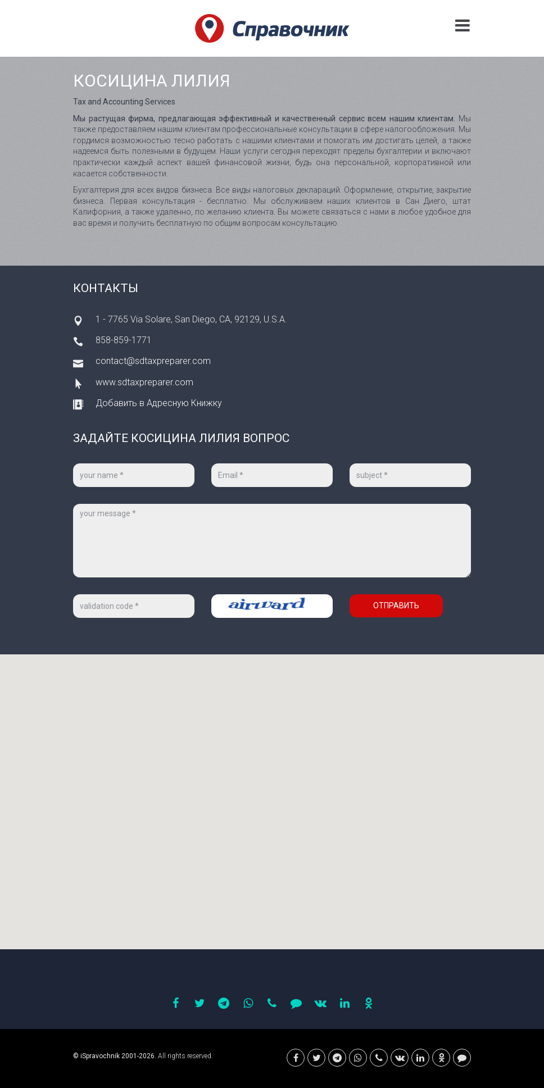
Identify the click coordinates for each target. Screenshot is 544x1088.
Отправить (396, 605)
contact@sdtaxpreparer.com (153, 361)
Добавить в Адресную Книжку (159, 403)
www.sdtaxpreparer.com (144, 382)
